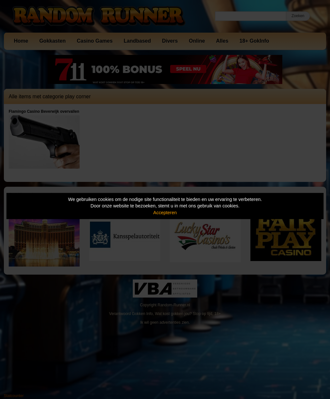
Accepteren (165, 212)
